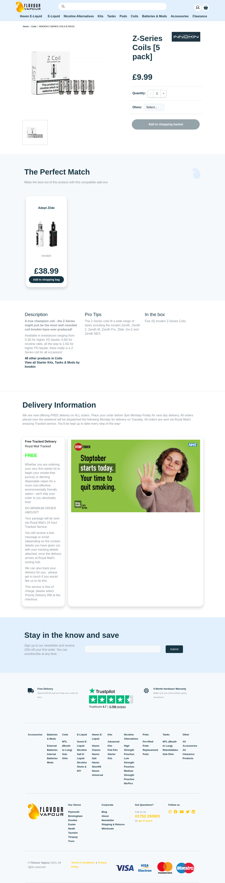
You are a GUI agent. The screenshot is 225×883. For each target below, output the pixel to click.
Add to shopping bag (46, 279)
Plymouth (73, 811)
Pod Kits (113, 750)
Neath (71, 828)
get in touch (145, 820)
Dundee (72, 820)
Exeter (72, 824)
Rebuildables (170, 750)
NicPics (128, 783)
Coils (33, 26)
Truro (71, 841)
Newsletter (108, 820)
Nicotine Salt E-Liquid (82, 754)
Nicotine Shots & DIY (82, 766)
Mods (50, 762)
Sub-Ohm (168, 754)
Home (26, 26)
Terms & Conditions (83, 862)
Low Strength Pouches (129, 762)
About (105, 816)
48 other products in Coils (43, 358)
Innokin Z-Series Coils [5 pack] (56, 26)
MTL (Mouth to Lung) (67, 745)
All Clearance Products (188, 754)
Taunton (73, 832)
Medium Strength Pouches (129, 775)
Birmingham (75, 816)
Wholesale (108, 828)
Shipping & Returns (113, 824)
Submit (174, 649)
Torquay (73, 837)
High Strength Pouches (129, 750)
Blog (104, 811)
